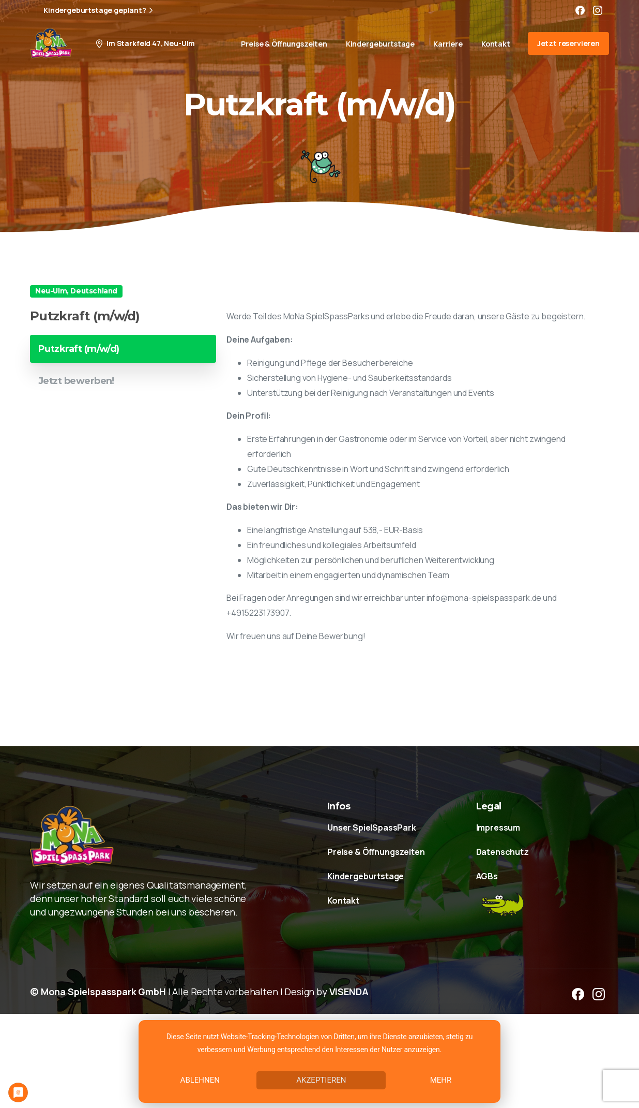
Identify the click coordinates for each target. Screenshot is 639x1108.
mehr (441, 1080)
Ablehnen (200, 1080)
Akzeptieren (321, 1080)
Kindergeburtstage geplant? (99, 10)
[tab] (123, 349)
